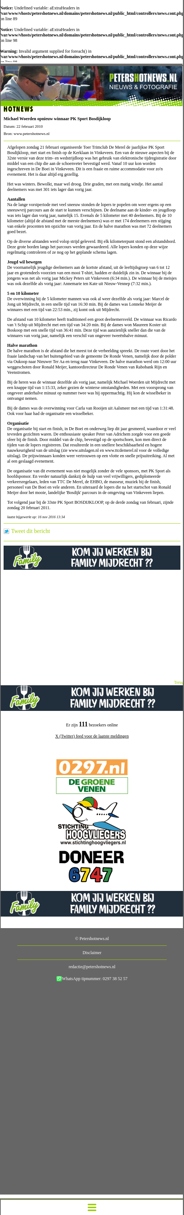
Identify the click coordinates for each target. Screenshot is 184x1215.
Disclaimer (92, 952)
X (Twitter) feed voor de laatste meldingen (92, 736)
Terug (179, 682)
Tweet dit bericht (30, 531)
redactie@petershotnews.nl (92, 966)
